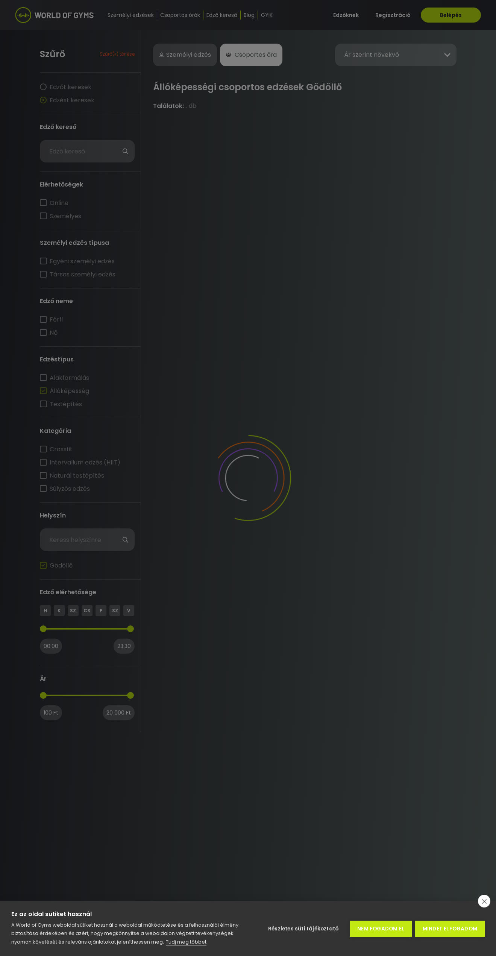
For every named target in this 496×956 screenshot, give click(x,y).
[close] (484, 901)
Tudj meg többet (186, 941)
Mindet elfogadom (450, 928)
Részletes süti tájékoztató (303, 928)
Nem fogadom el (380, 928)
